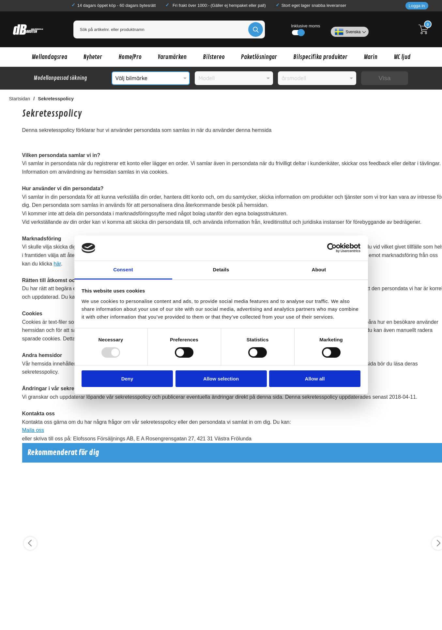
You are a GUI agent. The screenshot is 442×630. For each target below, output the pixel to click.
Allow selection (221, 378)
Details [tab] (221, 269)
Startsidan (19, 98)
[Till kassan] (425, 29)
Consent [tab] (123, 269)
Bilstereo (214, 57)
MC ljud (402, 57)
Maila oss (33, 430)
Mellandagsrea (49, 57)
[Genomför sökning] (255, 29)
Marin (370, 57)
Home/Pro (130, 57)
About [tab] (319, 269)
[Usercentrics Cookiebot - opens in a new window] (331, 248)
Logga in (417, 5)
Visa (385, 78)
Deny (127, 378)
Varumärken (172, 57)
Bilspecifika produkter (320, 57)
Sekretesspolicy (56, 98)
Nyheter (93, 57)
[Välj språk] (349, 29)
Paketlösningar (259, 57)
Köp (46, 617)
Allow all (315, 378)
